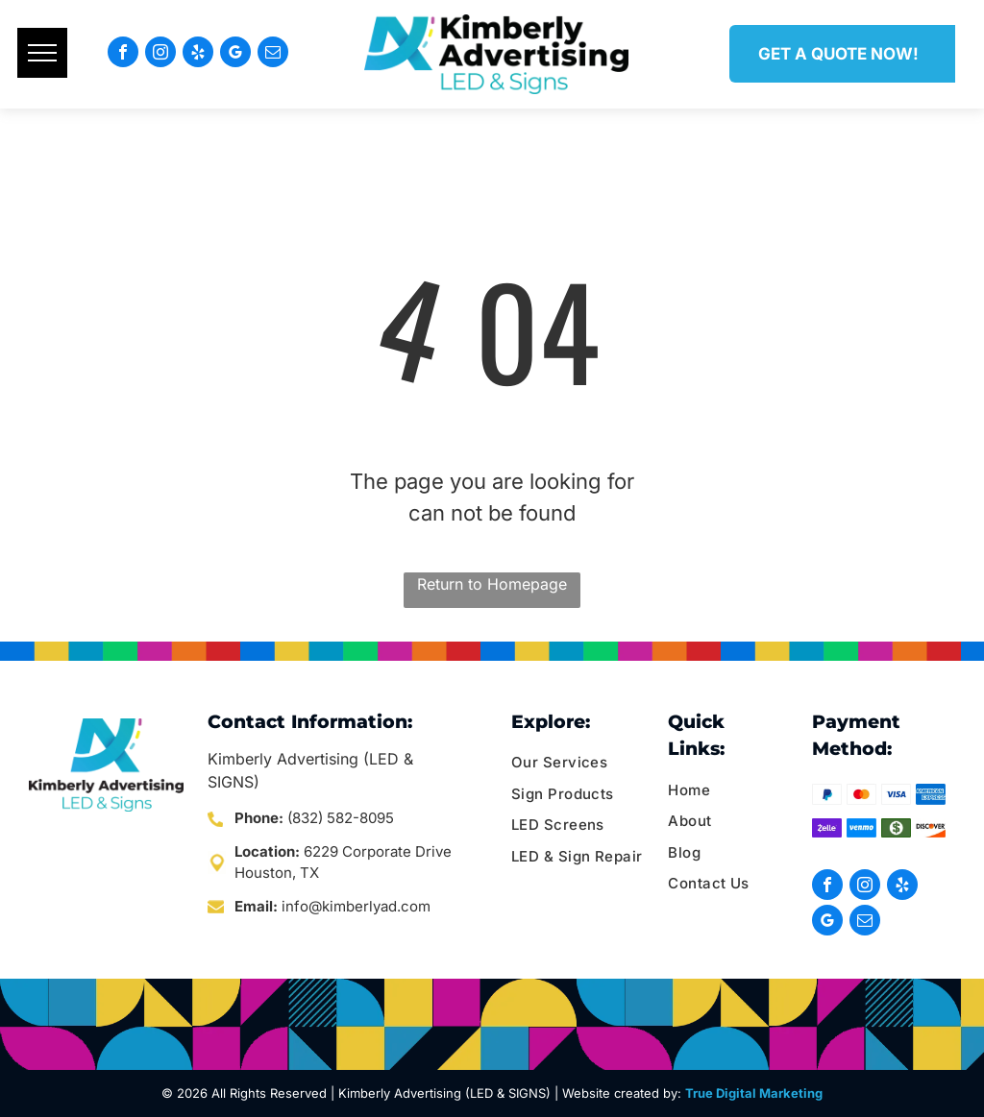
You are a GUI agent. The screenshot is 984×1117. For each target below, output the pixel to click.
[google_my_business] (235, 54)
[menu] (42, 53)
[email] (273, 54)
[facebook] (123, 54)
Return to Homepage (492, 584)
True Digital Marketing (754, 1093)
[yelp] (198, 54)
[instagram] (160, 54)
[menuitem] (584, 763)
